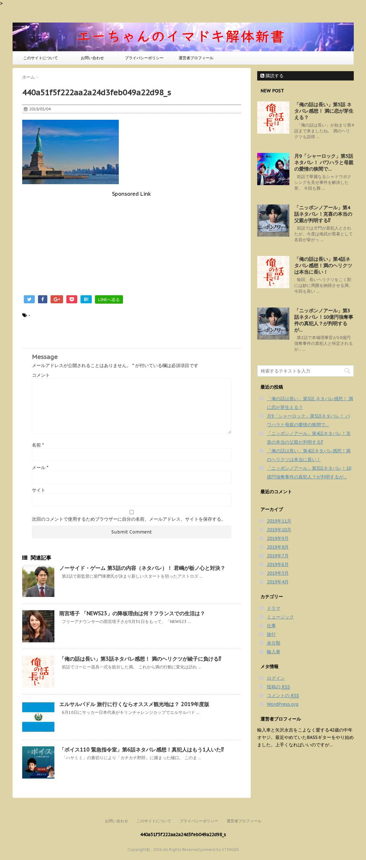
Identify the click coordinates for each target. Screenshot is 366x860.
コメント (41, 375)
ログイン (276, 678)
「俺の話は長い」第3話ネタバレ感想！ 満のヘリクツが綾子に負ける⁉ (140, 659)
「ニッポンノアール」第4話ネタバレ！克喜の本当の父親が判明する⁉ (323, 213)
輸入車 (273, 652)
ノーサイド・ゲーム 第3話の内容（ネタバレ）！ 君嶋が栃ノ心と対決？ (142, 568)
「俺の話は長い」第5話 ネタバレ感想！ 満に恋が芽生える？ (323, 110)
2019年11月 (279, 521)
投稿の (278, 687)
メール (40, 467)
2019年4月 (278, 582)
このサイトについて (40, 57)
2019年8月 (278, 547)
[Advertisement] (132, 242)
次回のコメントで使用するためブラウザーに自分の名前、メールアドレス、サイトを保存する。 (129, 519)
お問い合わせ (92, 57)
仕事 (271, 625)
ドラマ (273, 608)
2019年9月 (278, 538)
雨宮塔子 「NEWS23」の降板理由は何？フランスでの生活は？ (132, 613)
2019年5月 (278, 573)
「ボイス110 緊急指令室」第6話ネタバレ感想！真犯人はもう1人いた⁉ (141, 749)
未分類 (273, 643)
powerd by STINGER (220, 849)
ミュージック (280, 617)
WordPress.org (282, 704)
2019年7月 (278, 556)
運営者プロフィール (196, 57)
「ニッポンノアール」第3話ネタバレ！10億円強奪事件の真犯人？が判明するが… (323, 320)
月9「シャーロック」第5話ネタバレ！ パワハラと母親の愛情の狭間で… (323, 162)
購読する (272, 76)
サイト (38, 490)
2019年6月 (278, 564)
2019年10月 (279, 530)
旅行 (271, 634)
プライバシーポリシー (144, 57)
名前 (38, 445)
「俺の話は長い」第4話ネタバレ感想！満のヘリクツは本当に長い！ (323, 265)
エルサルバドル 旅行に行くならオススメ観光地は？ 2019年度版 (134, 704)
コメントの (283, 696)
